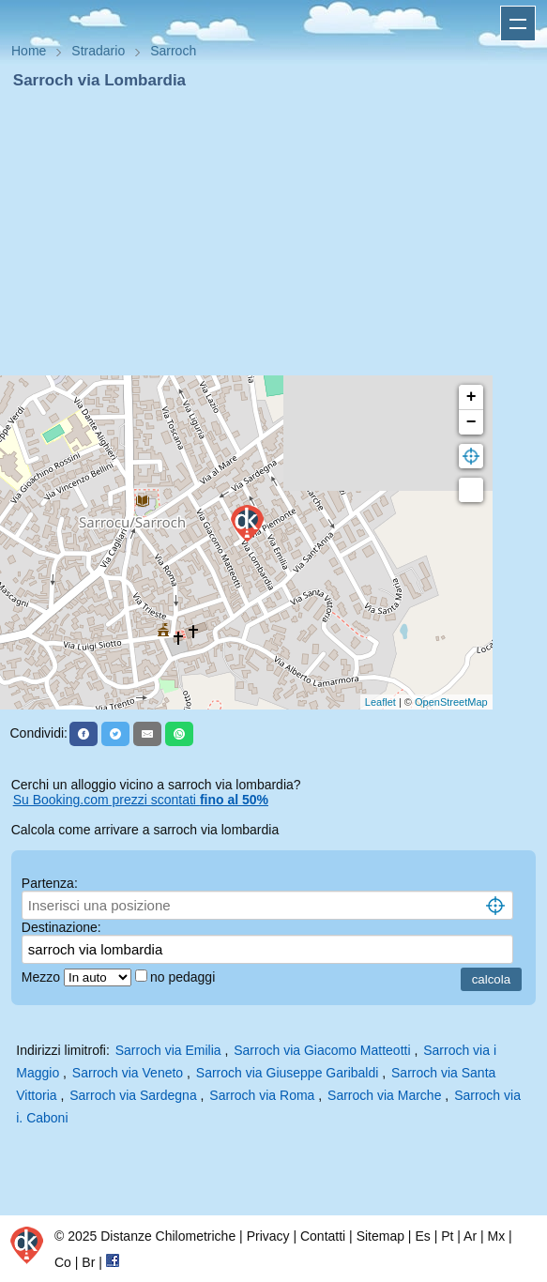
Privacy (268, 1236)
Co (62, 1262)
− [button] (471, 422)
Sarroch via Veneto (127, 1072)
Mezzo (43, 976)
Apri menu (518, 23)
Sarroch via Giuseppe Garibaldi (287, 1072)
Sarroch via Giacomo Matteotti (322, 1050)
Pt (447, 1236)
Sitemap (380, 1236)
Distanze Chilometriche (168, 1236)
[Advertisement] (273, 232)
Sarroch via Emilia (168, 1050)
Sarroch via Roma (261, 1095)
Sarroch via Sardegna (132, 1095)
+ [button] (471, 397)
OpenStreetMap (451, 702)
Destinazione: (61, 927)
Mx (496, 1236)
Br (88, 1262)
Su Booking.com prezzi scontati (140, 799)
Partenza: (50, 883)
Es (422, 1236)
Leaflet (380, 702)
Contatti (322, 1236)
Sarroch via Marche (384, 1095)
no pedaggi (184, 976)
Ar (470, 1236)
